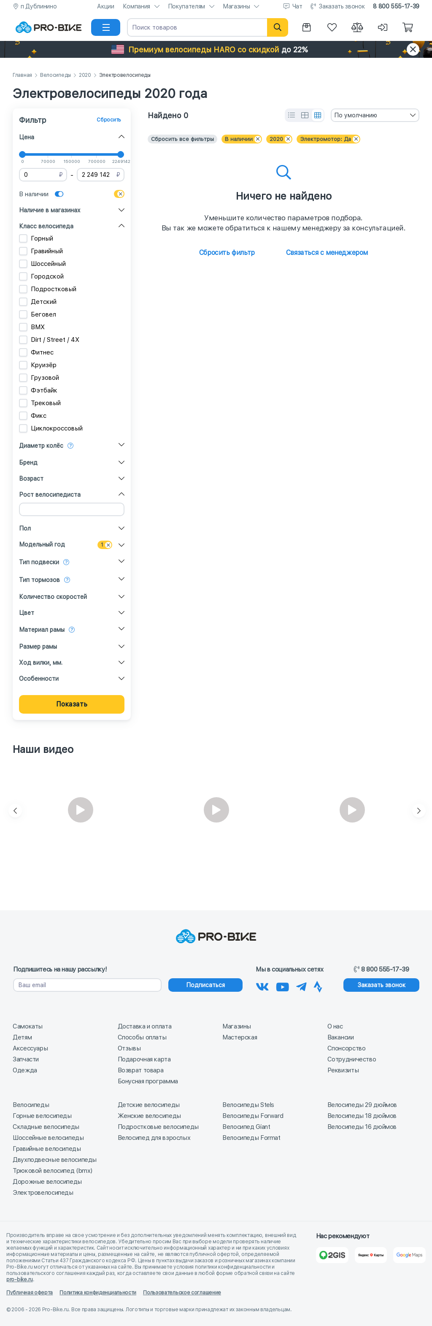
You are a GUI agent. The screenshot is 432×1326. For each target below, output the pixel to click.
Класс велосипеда (46, 226)
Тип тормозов (39, 579)
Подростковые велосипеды (158, 1127)
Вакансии (340, 1037)
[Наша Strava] (317, 985)
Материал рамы (42, 629)
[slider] (22, 154)
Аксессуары (30, 1048)
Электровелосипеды (43, 1192)
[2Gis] (332, 1255)
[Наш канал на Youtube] (282, 985)
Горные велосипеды (42, 1116)
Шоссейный (42, 264)
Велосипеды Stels (248, 1105)
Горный (36, 238)
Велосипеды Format (251, 1138)
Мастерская (239, 1037)
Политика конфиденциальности (97, 1293)
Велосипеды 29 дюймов (362, 1105)
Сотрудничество (351, 1059)
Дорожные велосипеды (47, 1181)
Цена (26, 137)
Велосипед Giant (246, 1127)
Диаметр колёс (41, 445)
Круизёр (38, 365)
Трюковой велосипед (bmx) (52, 1170)
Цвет (26, 612)
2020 (85, 75)
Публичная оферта (29, 1293)
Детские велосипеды (149, 1105)
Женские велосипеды (149, 1116)
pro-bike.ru (19, 1280)
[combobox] (375, 115)
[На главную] (48, 27)
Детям (22, 1037)
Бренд (28, 462)
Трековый (40, 403)
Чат (297, 6)
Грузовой (39, 377)
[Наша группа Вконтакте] (262, 985)
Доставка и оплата (145, 1026)
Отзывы (129, 1048)
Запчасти (26, 1059)
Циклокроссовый (51, 428)
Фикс (32, 415)
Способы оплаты (142, 1037)
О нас (335, 1026)
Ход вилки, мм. (40, 662)
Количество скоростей (53, 596)
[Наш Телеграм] (301, 985)
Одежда (25, 1070)
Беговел (37, 314)
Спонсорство (346, 1048)
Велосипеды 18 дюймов (362, 1116)
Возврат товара (141, 1070)
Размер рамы (38, 646)
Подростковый (47, 289)
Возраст (31, 478)
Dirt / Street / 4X (49, 340)
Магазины (236, 6)
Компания (136, 6)
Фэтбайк (38, 390)
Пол (25, 528)
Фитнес (36, 352)
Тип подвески (39, 562)
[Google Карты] (409, 1255)
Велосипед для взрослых (154, 1138)
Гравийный (41, 251)
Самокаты (28, 1026)
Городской (41, 276)
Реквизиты (343, 1070)
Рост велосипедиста (50, 494)
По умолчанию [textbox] (355, 115)
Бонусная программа (148, 1081)
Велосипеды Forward (252, 1116)
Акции (105, 6)
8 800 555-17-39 (396, 6)
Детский (38, 302)
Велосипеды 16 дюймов (362, 1127)
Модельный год (42, 544)
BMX (32, 327)
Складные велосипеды (46, 1127)
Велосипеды (55, 75)
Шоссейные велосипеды (48, 1138)
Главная (22, 75)
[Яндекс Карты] (371, 1255)
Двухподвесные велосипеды (55, 1160)
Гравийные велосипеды (47, 1149)
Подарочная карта (144, 1059)
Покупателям (186, 6)
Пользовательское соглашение (182, 1293)
